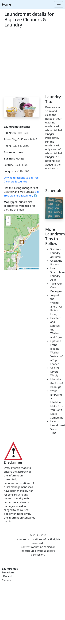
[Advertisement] (30, 63)
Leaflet (20, 268)
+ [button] (8, 218)
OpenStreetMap (32, 268)
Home (6, 4)
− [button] (8, 223)
